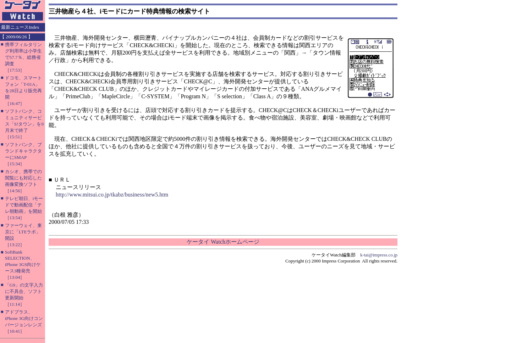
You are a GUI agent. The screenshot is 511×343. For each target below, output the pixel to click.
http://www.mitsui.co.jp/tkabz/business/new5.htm (112, 195)
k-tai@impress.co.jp (378, 255)
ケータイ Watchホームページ (223, 242)
